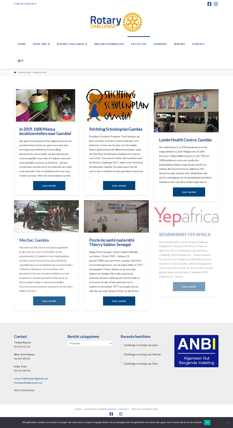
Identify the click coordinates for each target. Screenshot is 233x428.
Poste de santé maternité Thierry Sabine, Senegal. (111, 242)
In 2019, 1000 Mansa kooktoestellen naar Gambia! (45, 131)
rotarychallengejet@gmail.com (31, 378)
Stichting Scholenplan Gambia (115, 129)
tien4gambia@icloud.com (28, 382)
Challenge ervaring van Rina (141, 363)
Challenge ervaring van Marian (142, 354)
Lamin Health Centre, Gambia (185, 139)
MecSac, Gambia (34, 240)
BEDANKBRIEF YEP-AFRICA (184, 234)
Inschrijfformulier (144, 409)
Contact (124, 409)
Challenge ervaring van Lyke (141, 345)
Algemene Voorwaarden (100, 409)
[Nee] (228, 422)
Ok (207, 422)
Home (78, 409)
